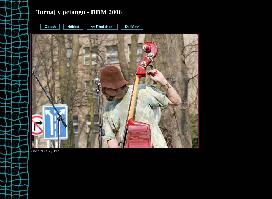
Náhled (73, 27)
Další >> (132, 27)
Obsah (50, 27)
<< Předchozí (102, 27)
